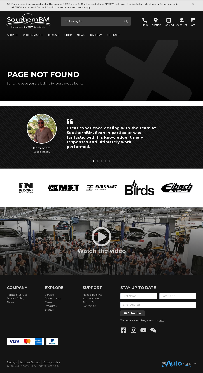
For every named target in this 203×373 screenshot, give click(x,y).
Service (12, 35)
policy (162, 320)
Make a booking (92, 294)
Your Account (91, 298)
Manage (12, 362)
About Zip (89, 302)
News (81, 35)
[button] (181, 22)
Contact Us (89, 306)
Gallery (96, 35)
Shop (68, 35)
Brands (49, 309)
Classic (53, 35)
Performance (33, 35)
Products (50, 306)
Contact (113, 35)
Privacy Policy (15, 298)
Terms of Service (17, 294)
